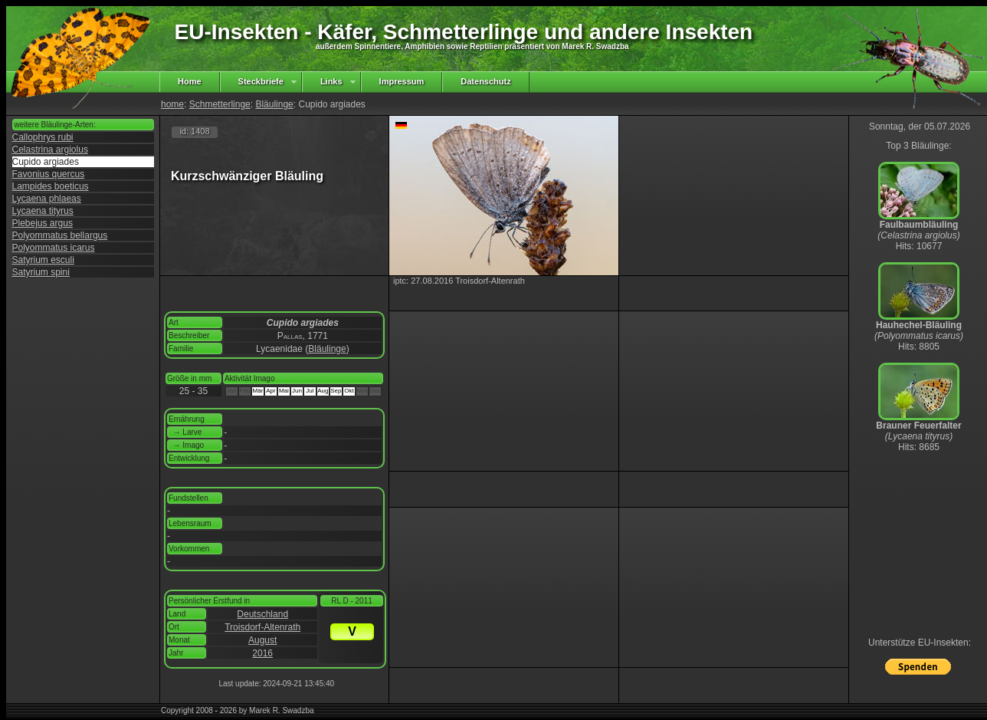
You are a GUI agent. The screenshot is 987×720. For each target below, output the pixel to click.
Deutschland (262, 614)
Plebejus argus (42, 223)
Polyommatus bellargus (60, 235)
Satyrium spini (41, 272)
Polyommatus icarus (53, 247)
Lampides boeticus (50, 186)
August (262, 640)
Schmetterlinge (220, 104)
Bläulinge (274, 104)
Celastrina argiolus (50, 149)
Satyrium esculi (43, 260)
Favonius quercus (48, 174)
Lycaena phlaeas (46, 198)
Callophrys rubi (43, 137)
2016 (262, 653)
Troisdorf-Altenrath (262, 627)
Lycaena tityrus (43, 210)
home (172, 104)
